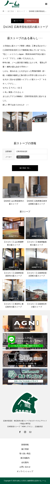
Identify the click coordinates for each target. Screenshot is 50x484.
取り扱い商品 (25, 453)
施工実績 (25, 449)
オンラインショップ (25, 471)
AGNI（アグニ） (23, 157)
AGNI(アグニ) (31, 21)
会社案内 (25, 462)
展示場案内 (25, 458)
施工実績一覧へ (25, 168)
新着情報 (25, 445)
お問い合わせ (25, 467)
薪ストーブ (17, 21)
